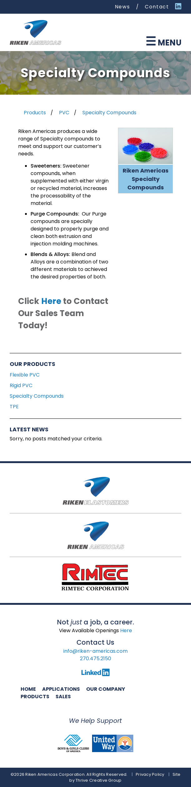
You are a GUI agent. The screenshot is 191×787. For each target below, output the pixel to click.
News (122, 6)
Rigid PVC (21, 385)
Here (51, 301)
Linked (178, 6)
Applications (61, 689)
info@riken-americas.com (95, 651)
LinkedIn (95, 672)
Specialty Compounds (37, 396)
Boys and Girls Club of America (73, 743)
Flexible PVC (25, 374)
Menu (163, 41)
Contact (157, 6)
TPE (14, 406)
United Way (112, 743)
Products (35, 696)
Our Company (105, 689)
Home (28, 689)
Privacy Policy (150, 774)
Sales (63, 696)
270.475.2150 (95, 658)
